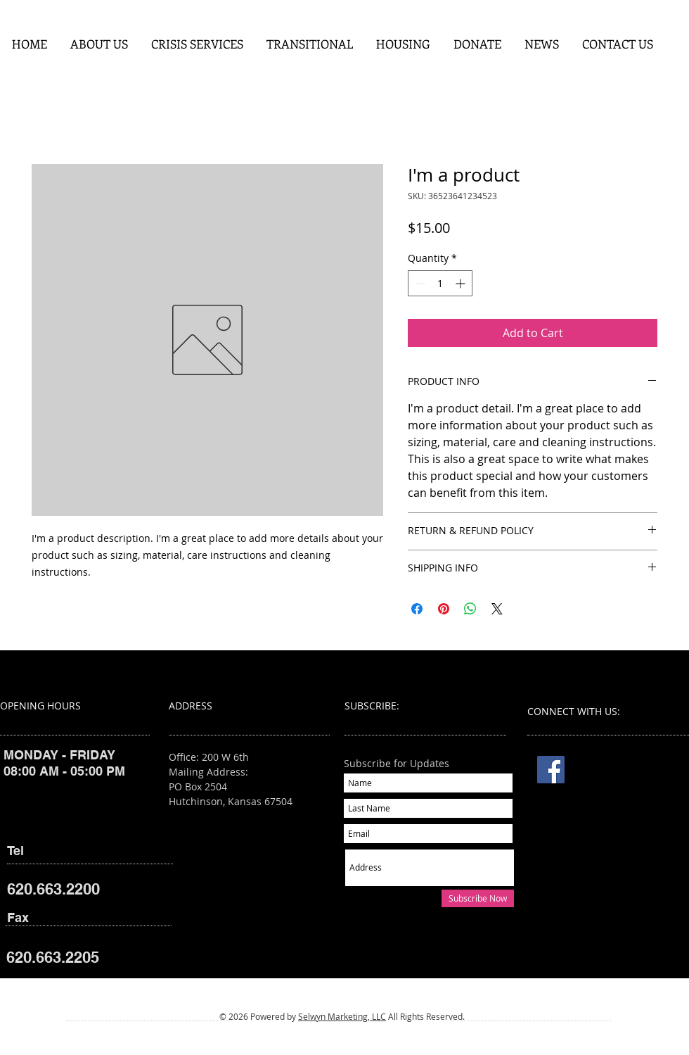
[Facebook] (551, 769)
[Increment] (461, 283)
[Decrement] (418, 283)
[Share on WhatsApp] (470, 608)
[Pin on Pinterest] (443, 608)
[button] (197, 43)
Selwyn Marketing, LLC (342, 1016)
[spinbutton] (440, 283)
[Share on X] (497, 608)
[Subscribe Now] (478, 898)
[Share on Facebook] (416, 608)
